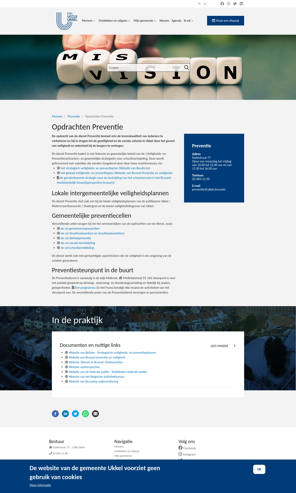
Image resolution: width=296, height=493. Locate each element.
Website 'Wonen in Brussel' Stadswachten (96, 362)
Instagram (188, 454)
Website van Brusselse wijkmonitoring (93, 381)
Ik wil (189, 23)
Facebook (188, 448)
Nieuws (164, 20)
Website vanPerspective (84, 367)
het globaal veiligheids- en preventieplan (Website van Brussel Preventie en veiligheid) (114, 173)
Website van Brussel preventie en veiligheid (97, 357)
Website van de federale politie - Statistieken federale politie (108, 372)
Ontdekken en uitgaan (114, 23)
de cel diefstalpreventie (74, 238)
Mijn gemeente (145, 23)
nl (204, 3)
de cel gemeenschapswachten (78, 228)
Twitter (186, 461)
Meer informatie (40, 488)
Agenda (176, 20)
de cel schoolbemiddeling (75, 248)
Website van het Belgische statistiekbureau (96, 377)
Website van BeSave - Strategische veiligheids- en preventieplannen (112, 352)
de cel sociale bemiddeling (76, 243)
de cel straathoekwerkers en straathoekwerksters (91, 233)
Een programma (84, 288)
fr (199, 3)
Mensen (89, 23)
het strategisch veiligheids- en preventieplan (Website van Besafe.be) (103, 168)
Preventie (73, 116)
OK (259, 473)
